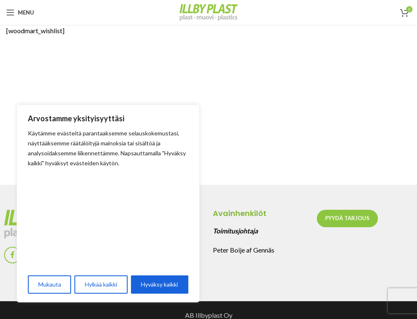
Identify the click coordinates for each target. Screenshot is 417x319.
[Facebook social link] (12, 255)
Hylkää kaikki (101, 284)
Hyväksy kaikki (159, 284)
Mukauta (49, 284)
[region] (108, 203)
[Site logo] (209, 11)
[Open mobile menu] (20, 12)
